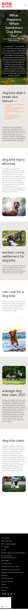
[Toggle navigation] (25, 4)
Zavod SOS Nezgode (7, 581)
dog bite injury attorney (11, 109)
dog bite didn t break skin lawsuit (14, 108)
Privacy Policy (5, 587)
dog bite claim (9, 118)
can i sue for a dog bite (11, 115)
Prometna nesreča (6, 563)
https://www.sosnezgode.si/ (8, 557)
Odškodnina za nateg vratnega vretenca (12, 572)
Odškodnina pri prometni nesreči (10, 566)
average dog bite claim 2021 (13, 117)
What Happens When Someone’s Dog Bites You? (14, 25)
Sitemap (3, 584)
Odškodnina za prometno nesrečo (10, 569)
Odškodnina (4, 575)
